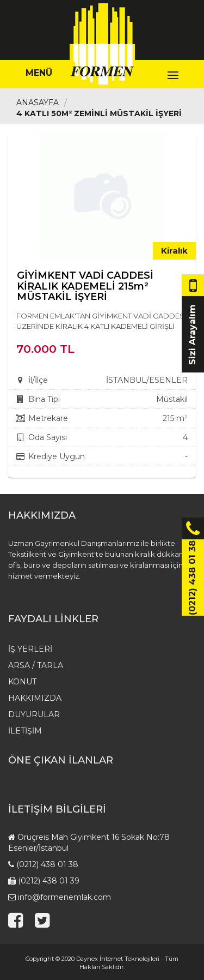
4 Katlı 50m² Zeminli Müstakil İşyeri (99, 113)
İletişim (25, 731)
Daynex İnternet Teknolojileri (117, 959)
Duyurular (34, 714)
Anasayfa (37, 102)
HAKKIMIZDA (34, 698)
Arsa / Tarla (35, 665)
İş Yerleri (30, 649)
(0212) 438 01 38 (47, 864)
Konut (22, 682)
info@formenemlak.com (64, 897)
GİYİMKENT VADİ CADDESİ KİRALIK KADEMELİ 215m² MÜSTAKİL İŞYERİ (85, 286)
